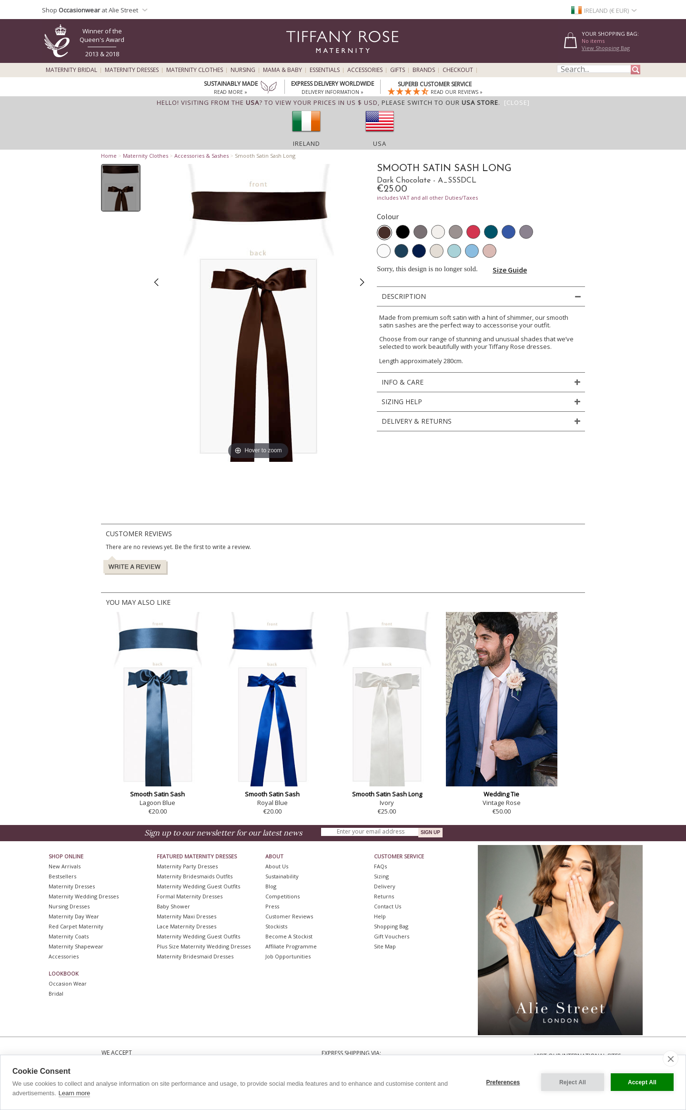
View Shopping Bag (606, 47)
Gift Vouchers (391, 936)
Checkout (458, 70)
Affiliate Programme (291, 946)
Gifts (397, 70)
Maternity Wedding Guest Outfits (198, 886)
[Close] (517, 102)
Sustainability (282, 876)
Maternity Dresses (132, 70)
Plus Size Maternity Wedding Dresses (204, 946)
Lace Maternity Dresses (186, 926)
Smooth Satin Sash (157, 794)
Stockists (276, 926)
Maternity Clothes (194, 70)
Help (380, 916)
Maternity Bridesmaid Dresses (195, 956)
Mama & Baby (282, 70)
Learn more (74, 1093)
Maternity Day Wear (74, 916)
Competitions (282, 896)
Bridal (56, 993)
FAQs (380, 866)
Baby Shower (173, 906)
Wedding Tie (501, 794)
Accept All (642, 1082)
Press (272, 906)
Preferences (503, 1082)
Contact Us (387, 906)
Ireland (306, 143)
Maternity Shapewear (76, 946)
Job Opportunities (288, 956)
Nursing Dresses (69, 906)
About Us (276, 866)
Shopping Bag (391, 926)
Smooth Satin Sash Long (387, 794)
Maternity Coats (69, 936)
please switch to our (440, 102)
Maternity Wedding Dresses (84, 896)
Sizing (381, 876)
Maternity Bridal (71, 70)
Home (109, 155)
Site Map (385, 946)
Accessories (365, 70)
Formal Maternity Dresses (189, 896)
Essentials (325, 70)
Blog (270, 886)
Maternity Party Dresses (187, 866)
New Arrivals (65, 866)
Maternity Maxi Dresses (186, 916)
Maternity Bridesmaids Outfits (194, 876)
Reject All (572, 1082)
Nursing (243, 70)
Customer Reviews (289, 916)
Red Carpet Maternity (76, 926)
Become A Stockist (289, 936)
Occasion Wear (68, 983)
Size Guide (510, 270)
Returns (384, 896)
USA (379, 143)
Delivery (384, 886)
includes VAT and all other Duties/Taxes (427, 197)
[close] (670, 1058)
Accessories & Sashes (201, 155)
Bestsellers (62, 876)
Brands (424, 70)
